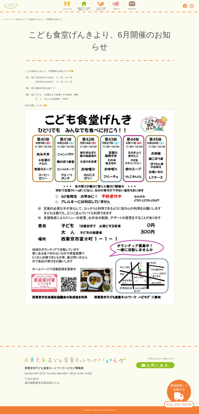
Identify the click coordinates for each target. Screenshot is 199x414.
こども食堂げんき (33, 71)
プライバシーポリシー (161, 358)
